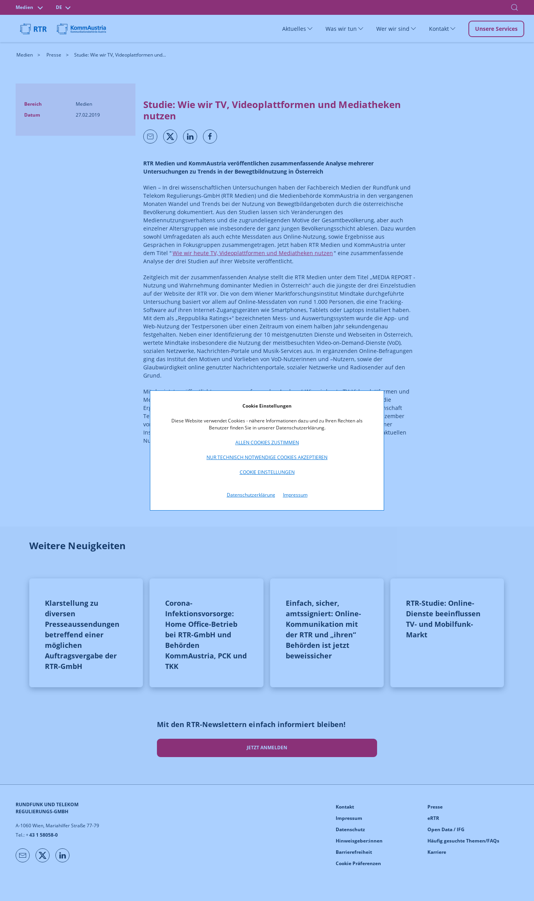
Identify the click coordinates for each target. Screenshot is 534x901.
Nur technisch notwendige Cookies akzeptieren (267, 457)
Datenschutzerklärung (251, 494)
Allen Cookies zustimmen (267, 442)
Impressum (295, 494)
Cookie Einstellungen (267, 472)
